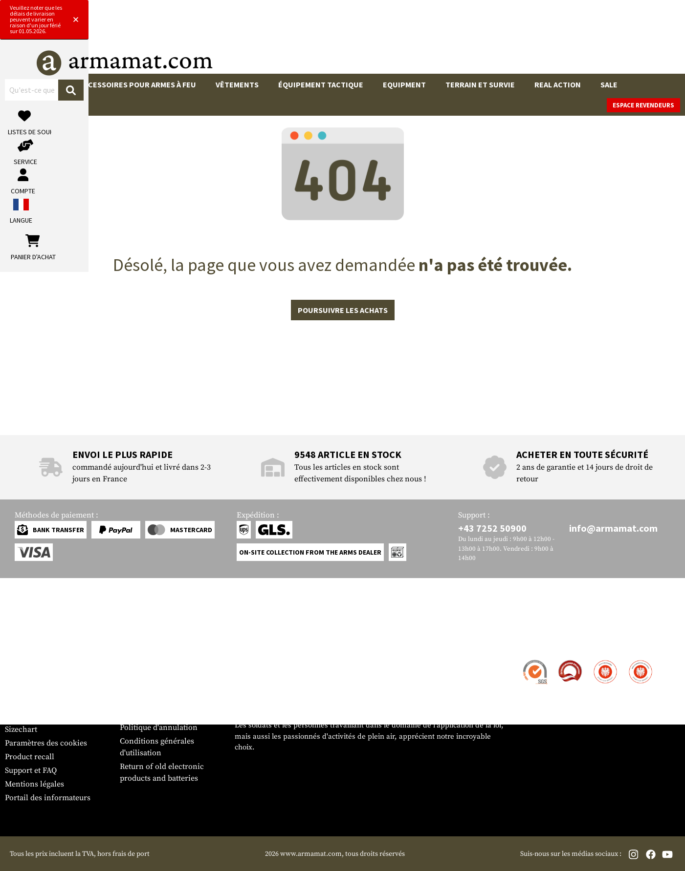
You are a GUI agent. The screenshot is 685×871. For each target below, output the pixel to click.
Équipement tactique (320, 84)
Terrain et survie (480, 84)
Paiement (21, 688)
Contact (18, 661)
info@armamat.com (613, 528)
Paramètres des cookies (46, 743)
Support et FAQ (31, 770)
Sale (609, 84)
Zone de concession (154, 661)
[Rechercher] (384, 40)
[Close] (461, 8)
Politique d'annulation (159, 727)
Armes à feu (37, 84)
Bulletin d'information (44, 716)
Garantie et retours (38, 702)
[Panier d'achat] (620, 41)
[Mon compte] (539, 41)
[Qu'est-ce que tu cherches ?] (297, 40)
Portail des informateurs (47, 798)
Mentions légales (34, 784)
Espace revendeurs (643, 105)
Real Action (557, 84)
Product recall (29, 757)
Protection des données (161, 714)
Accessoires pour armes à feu (137, 84)
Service (23, 642)
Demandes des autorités (161, 700)
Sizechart (21, 729)
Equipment (404, 84)
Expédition (24, 675)
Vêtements (237, 84)
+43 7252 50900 (492, 528)
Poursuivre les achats (343, 310)
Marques (32, 105)
